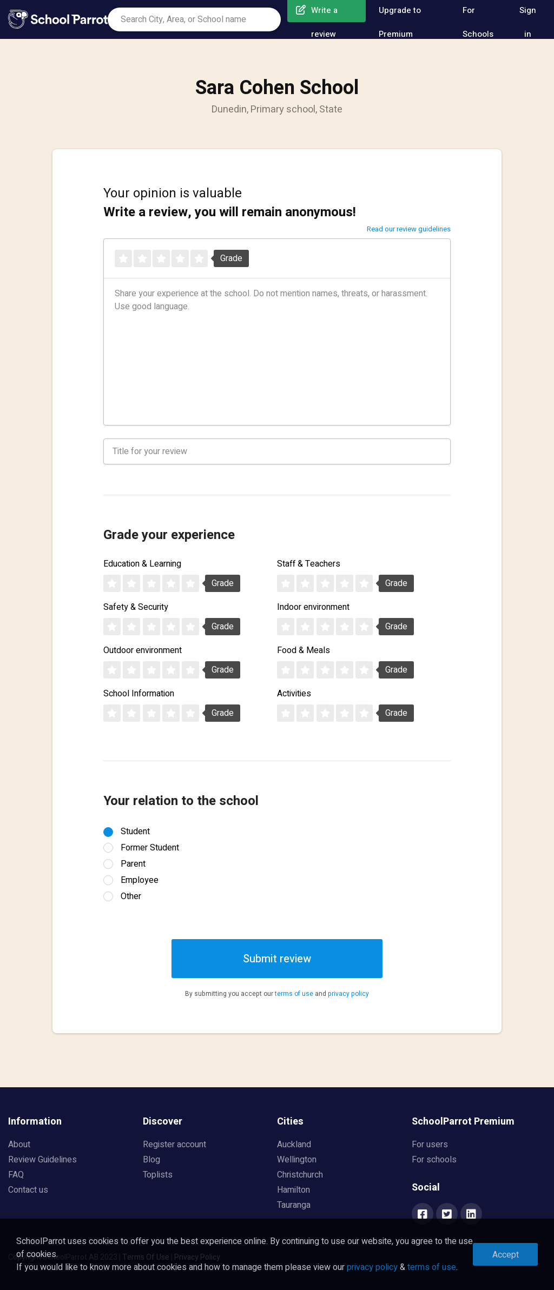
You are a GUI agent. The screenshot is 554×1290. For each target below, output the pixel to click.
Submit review (277, 959)
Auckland (294, 1144)
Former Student (150, 847)
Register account (174, 1144)
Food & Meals (303, 650)
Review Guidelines (42, 1159)
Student (135, 831)
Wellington (296, 1159)
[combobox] (194, 19)
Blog (151, 1159)
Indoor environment (313, 607)
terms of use (294, 994)
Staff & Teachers (308, 563)
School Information (138, 693)
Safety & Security (135, 607)
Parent (133, 863)
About (19, 1144)
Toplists (158, 1174)
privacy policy (348, 994)
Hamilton (293, 1189)
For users (430, 1144)
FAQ (16, 1174)
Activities (294, 693)
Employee (140, 880)
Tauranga (294, 1205)
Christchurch (300, 1174)
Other (131, 896)
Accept (505, 1254)
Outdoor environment (142, 650)
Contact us (28, 1189)
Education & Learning (142, 563)
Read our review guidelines (409, 229)
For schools (434, 1159)
